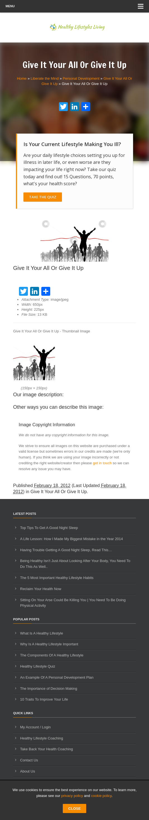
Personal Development (81, 78)
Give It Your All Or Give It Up (58, 491)
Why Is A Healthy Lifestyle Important (49, 644)
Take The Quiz (42, 196)
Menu (74, 6)
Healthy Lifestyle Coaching (41, 738)
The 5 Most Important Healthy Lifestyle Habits (56, 578)
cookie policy (101, 796)
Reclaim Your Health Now (40, 589)
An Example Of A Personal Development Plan (56, 677)
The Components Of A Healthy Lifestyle (51, 655)
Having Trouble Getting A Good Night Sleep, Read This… (66, 550)
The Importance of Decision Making (48, 688)
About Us (27, 771)
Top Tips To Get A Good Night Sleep (49, 528)
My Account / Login (35, 727)
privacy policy (72, 796)
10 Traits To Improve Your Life (44, 699)
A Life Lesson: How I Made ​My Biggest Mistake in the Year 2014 (71, 539)
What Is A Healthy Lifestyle (41, 633)
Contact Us (29, 760)
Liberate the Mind (45, 78)
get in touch (102, 463)
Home (22, 78)
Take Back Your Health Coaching (46, 749)
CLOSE (74, 808)
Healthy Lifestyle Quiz (37, 666)
